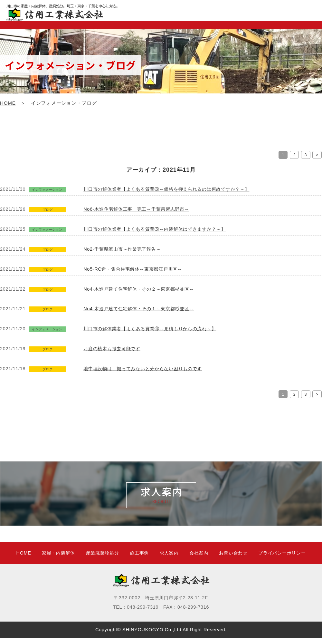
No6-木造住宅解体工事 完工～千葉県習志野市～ (136, 209)
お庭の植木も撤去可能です (111, 348)
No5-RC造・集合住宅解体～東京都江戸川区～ (132, 269)
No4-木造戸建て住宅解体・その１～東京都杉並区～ (138, 308)
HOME (8, 103)
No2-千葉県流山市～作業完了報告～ (122, 249)
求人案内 (169, 553)
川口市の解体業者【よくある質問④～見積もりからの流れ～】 (149, 328)
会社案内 (198, 553)
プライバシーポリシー (282, 553)
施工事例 (139, 553)
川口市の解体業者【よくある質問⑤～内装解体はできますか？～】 (154, 229)
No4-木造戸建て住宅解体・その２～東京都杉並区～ (138, 289)
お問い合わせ (233, 553)
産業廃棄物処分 (102, 553)
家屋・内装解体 (58, 553)
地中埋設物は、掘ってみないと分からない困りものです (142, 368)
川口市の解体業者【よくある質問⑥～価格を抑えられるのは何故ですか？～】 (166, 189)
